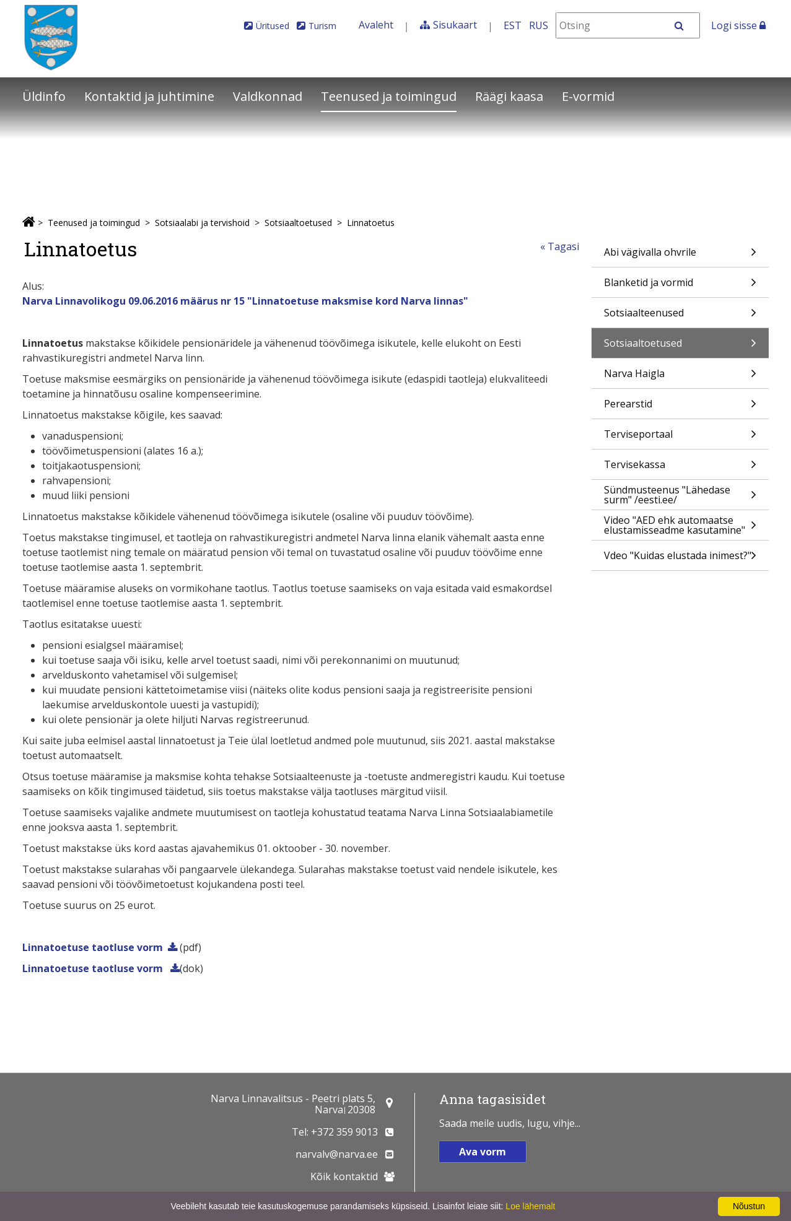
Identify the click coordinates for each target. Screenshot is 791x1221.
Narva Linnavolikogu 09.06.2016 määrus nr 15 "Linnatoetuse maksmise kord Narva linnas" (245, 301)
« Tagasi (559, 246)
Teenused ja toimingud (389, 96)
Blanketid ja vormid (680, 286)
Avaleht (376, 25)
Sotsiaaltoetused (298, 222)
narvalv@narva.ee (336, 1154)
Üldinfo (44, 96)
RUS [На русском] (538, 25)
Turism (322, 26)
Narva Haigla (680, 377)
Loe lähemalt (530, 1206)
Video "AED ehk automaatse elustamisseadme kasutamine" (680, 526)
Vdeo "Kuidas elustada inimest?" (680, 559)
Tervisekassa (680, 468)
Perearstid (680, 408)
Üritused (272, 26)
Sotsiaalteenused (680, 317)
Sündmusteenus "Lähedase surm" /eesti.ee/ (680, 496)
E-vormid (588, 96)
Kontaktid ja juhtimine (149, 96)
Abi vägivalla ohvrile (680, 256)
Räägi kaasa (509, 96)
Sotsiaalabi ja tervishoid (202, 222)
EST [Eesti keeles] (513, 25)
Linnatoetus (371, 222)
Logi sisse (738, 25)
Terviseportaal (680, 438)
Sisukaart (455, 25)
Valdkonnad (267, 96)
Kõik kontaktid (344, 1176)
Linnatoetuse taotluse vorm (92, 947)
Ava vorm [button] (482, 1151)
